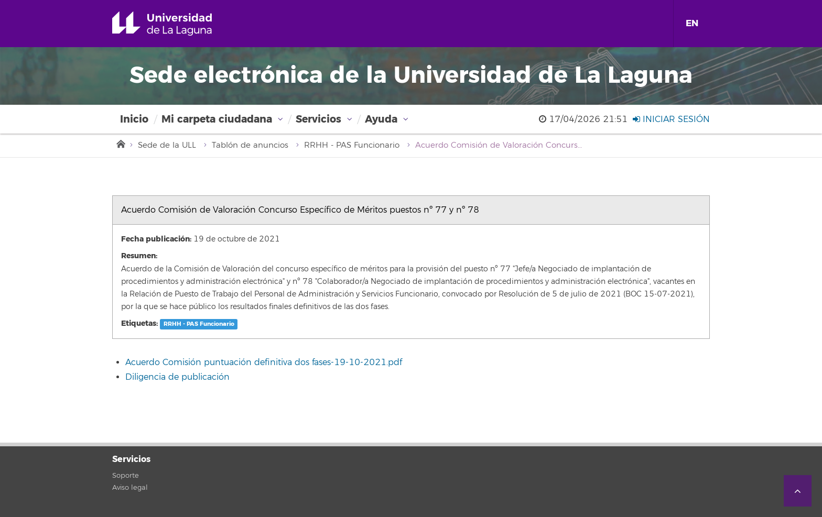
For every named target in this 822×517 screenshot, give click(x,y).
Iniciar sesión (671, 119)
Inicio (134, 119)
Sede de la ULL (167, 145)
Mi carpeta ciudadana (216, 119)
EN (692, 23)
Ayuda (381, 119)
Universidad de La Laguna (177, 24)
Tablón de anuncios (250, 145)
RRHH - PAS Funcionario (351, 145)
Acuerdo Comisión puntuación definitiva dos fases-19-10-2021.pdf (263, 362)
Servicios (318, 119)
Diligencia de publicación (177, 377)
